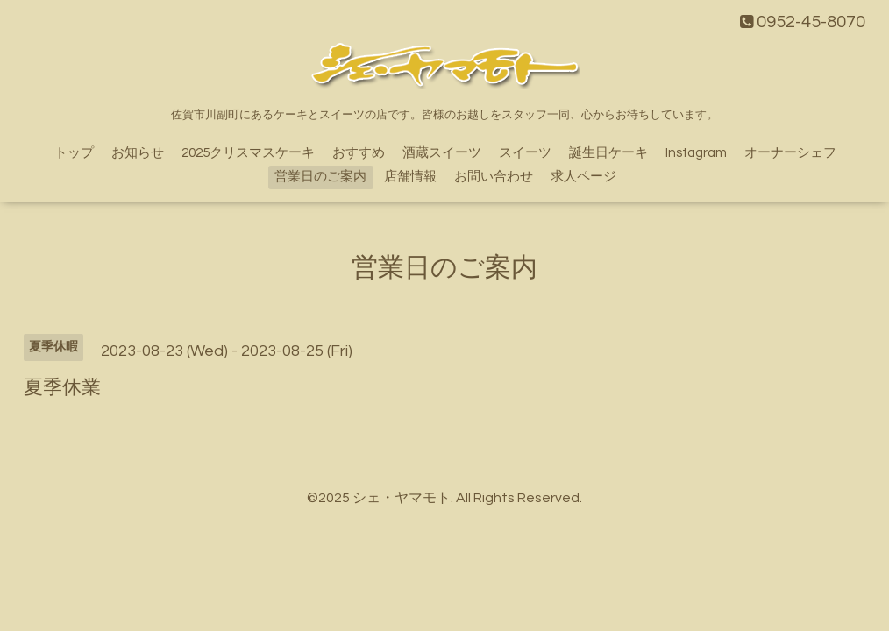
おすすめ (358, 153)
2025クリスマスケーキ (248, 153)
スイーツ (525, 153)
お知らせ (137, 153)
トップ (74, 153)
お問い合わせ (493, 176)
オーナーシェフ (790, 153)
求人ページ (583, 176)
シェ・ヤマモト (401, 498)
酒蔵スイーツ (441, 153)
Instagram (696, 153)
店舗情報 (410, 176)
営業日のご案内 (320, 176)
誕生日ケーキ (608, 153)
